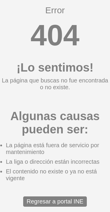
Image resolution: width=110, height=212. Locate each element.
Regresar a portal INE (55, 201)
